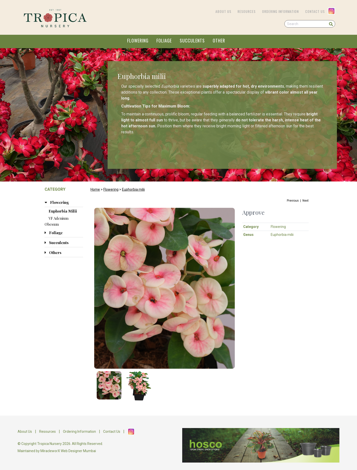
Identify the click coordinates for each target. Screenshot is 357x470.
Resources (247, 11)
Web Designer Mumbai (78, 451)
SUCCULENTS (192, 40)
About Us (223, 11)
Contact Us (315, 11)
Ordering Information (280, 11)
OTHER (219, 40)
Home (95, 189)
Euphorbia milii (133, 189)
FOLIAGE (164, 40)
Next (305, 200)
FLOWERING (138, 40)
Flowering (111, 189)
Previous (293, 200)
